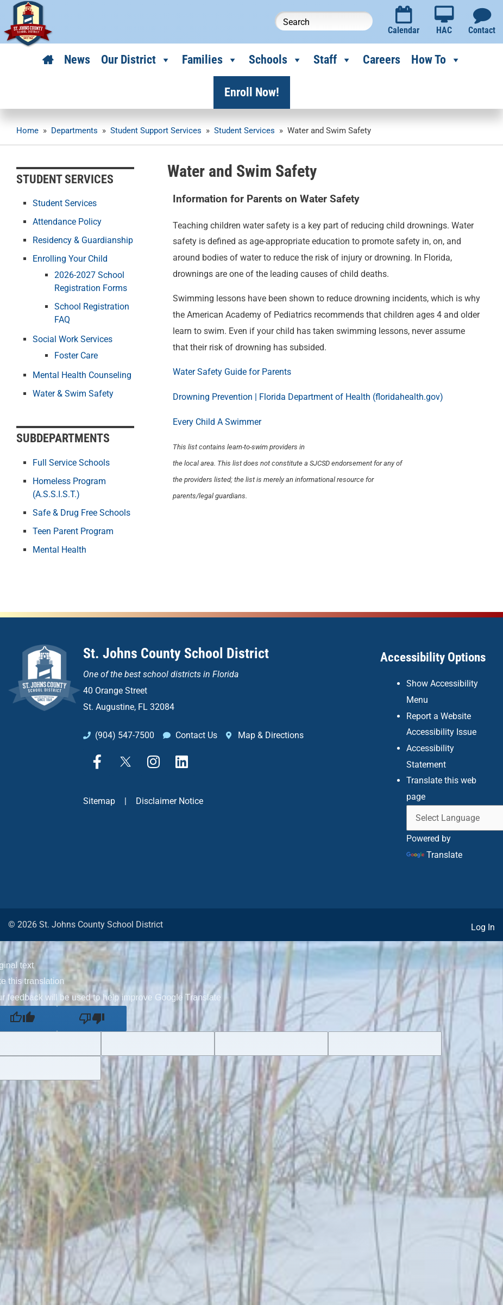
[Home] (48, 60)
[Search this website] (324, 20)
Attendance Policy (67, 222)
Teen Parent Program (73, 531)
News (77, 59)
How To (436, 60)
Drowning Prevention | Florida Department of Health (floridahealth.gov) (308, 397)
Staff (332, 60)
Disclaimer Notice (169, 801)
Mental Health (59, 550)
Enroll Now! (251, 92)
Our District (136, 60)
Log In (483, 927)
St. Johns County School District (176, 653)
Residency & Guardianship (83, 240)
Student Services (65, 203)
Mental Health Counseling (82, 375)
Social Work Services (72, 339)
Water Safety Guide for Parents (232, 372)
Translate (434, 855)
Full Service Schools (71, 462)
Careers (381, 59)
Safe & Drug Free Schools (81, 513)
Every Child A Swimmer (217, 422)
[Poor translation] (92, 1018)
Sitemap (99, 801)
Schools (276, 60)
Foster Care (76, 355)
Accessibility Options (433, 657)
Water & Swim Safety (73, 393)
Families (210, 60)
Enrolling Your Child (70, 258)
